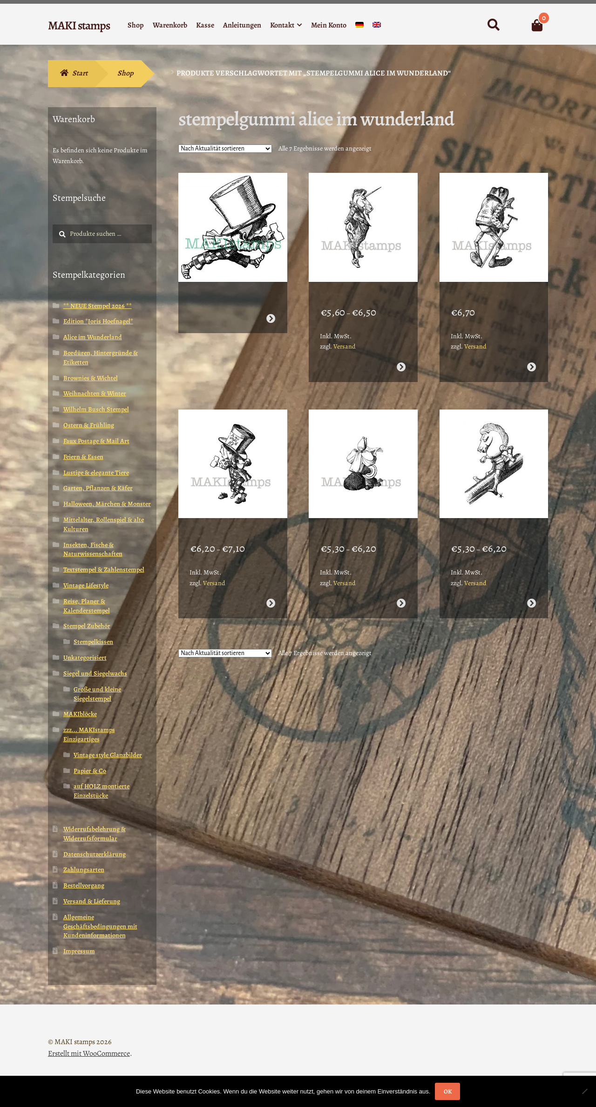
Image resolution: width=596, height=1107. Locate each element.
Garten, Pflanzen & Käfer (98, 488)
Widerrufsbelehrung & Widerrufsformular (94, 834)
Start (80, 73)
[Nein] (584, 1091)
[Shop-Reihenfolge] (225, 148)
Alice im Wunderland (92, 337)
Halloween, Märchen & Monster (107, 503)
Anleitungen (242, 25)
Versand (344, 335)
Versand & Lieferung (91, 901)
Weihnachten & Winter (94, 393)
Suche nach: (493, 25)
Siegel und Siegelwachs (95, 673)
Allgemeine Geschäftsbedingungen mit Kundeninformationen (100, 926)
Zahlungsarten (83, 869)
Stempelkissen (93, 641)
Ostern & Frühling (88, 425)
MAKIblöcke (80, 714)
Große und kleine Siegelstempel (97, 694)
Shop (136, 25)
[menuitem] (359, 27)
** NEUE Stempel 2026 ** (97, 305)
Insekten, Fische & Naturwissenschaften (92, 549)
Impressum (79, 951)
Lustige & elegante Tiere (96, 472)
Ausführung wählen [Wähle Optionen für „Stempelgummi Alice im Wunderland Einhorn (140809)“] (401, 355)
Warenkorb (170, 25)
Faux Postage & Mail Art (96, 441)
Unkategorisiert (85, 657)
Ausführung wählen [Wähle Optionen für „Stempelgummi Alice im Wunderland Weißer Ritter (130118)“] (531, 580)
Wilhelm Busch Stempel (96, 409)
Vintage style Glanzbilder (108, 755)
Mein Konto (328, 25)
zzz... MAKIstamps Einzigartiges (89, 734)
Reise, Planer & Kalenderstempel (86, 606)
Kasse (205, 25)
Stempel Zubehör (86, 626)
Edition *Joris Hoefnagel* (98, 321)
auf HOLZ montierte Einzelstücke (101, 791)
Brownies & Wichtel (90, 378)
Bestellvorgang (83, 885)
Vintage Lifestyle (85, 585)
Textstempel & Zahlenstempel (103, 569)
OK (448, 1091)
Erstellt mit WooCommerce (89, 1053)
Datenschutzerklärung (94, 854)
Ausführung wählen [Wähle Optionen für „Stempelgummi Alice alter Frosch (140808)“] (531, 355)
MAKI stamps (79, 25)
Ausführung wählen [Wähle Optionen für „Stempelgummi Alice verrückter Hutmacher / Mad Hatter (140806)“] (270, 580)
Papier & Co (90, 770)
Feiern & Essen (83, 456)
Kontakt (282, 25)
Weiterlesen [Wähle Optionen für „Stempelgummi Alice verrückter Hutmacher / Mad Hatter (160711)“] (270, 307)
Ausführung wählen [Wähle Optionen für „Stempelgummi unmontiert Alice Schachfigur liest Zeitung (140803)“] (401, 580)
